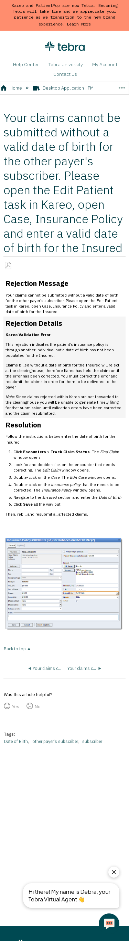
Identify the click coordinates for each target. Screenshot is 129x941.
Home (11, 88)
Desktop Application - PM (64, 88)
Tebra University (66, 64)
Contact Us (65, 74)
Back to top (15, 648)
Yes (15, 707)
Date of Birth (16, 741)
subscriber (92, 741)
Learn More (79, 24)
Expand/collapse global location (121, 86)
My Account (104, 64)
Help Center (26, 64)
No (38, 707)
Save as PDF (7, 265)
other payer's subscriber (55, 741)
